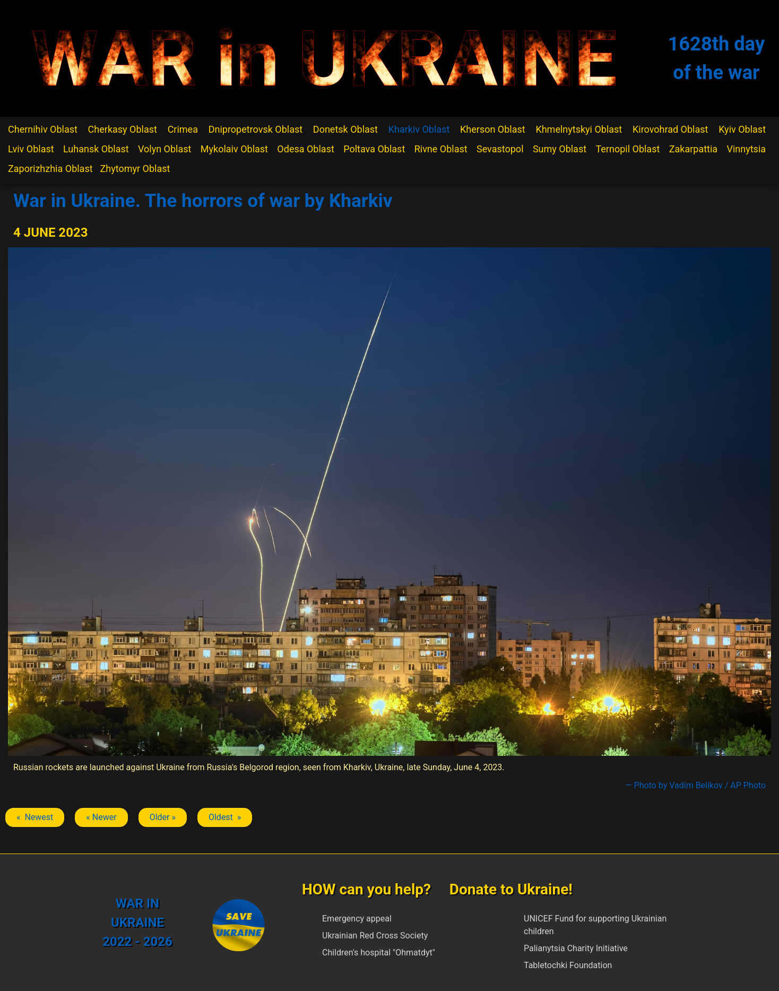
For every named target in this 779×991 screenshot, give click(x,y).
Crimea (183, 129)
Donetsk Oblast (345, 129)
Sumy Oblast (559, 148)
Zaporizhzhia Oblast (50, 168)
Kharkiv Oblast (419, 129)
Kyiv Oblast (742, 129)
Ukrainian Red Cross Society (375, 935)
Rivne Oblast (441, 148)
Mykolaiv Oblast (234, 148)
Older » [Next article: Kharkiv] (163, 817)
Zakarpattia (693, 148)
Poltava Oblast (374, 148)
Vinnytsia (746, 148)
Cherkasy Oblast (122, 129)
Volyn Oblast (164, 148)
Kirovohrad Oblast (670, 129)
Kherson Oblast (492, 129)
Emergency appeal (357, 919)
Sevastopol (500, 148)
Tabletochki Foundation (568, 965)
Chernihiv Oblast (42, 129)
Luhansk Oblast (96, 148)
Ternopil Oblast (627, 148)
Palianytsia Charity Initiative (576, 948)
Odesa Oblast (305, 148)
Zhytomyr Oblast (135, 168)
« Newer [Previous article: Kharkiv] (101, 817)
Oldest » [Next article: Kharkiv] (225, 817)
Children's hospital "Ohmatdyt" (378, 952)
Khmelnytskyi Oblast (578, 129)
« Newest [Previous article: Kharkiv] (34, 817)
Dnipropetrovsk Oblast (255, 129)
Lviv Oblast (31, 148)
